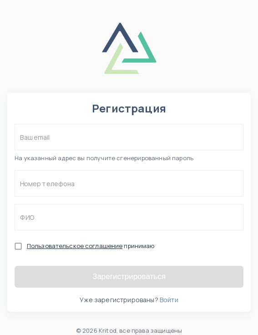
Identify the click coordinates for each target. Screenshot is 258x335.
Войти (169, 299)
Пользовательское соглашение (74, 246)
